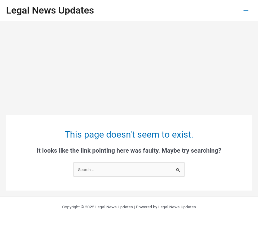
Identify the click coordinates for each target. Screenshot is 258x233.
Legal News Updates (50, 10)
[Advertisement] (129, 66)
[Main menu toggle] (246, 10)
